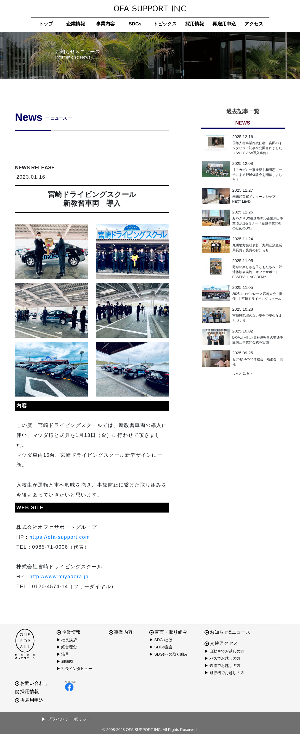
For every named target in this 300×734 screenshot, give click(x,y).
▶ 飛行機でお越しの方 (224, 672)
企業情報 (75, 24)
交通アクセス (221, 643)
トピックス (165, 24)
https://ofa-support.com (60, 537)
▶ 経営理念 (67, 647)
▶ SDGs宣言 (160, 647)
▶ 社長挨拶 (67, 640)
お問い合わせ (31, 683)
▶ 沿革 (63, 654)
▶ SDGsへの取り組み (168, 654)
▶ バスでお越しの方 (222, 658)
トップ (46, 24)
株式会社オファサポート (150, 9)
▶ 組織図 (65, 661)
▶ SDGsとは (160, 640)
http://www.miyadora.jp (59, 576)
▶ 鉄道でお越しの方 (222, 665)
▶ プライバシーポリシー (66, 719)
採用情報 (194, 24)
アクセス (254, 24)
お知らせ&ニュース (227, 632)
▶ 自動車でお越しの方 (224, 651)
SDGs (135, 24)
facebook (69, 687)
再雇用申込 (224, 24)
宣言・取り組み (168, 632)
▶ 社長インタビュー (74, 668)
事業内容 (105, 24)
